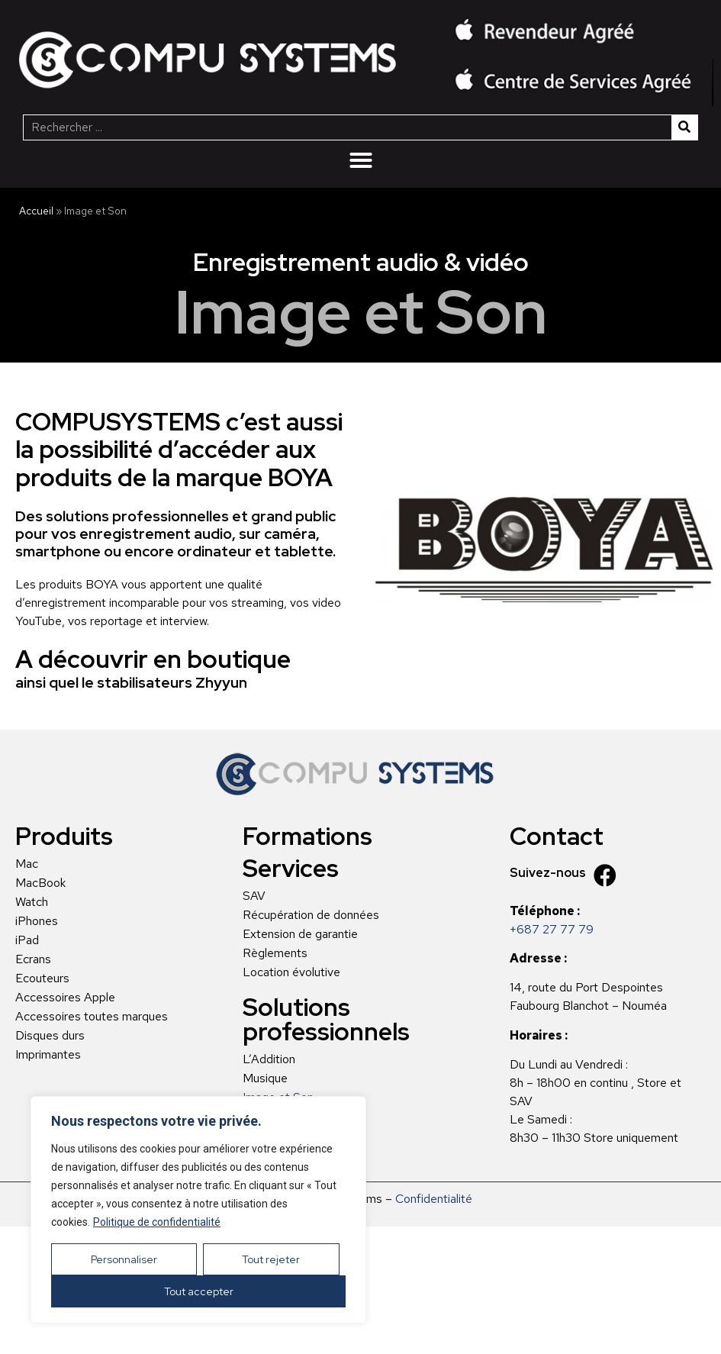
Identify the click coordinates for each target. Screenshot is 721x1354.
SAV (254, 896)
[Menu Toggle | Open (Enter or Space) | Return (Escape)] (361, 160)
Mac (26, 864)
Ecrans (33, 959)
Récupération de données (311, 915)
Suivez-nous (548, 873)
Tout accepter (198, 1291)
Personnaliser (124, 1259)
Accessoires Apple (65, 997)
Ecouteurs (42, 978)
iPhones (36, 921)
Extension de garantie (300, 934)
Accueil (36, 211)
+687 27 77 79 (552, 929)
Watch (31, 902)
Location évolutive (291, 972)
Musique (265, 1078)
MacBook (40, 883)
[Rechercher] (684, 127)
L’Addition (269, 1059)
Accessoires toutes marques (91, 1016)
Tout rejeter (271, 1259)
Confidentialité (433, 1199)
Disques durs (50, 1035)
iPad (27, 940)
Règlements (275, 953)
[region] (198, 1209)
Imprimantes (48, 1054)
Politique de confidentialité (156, 1222)
